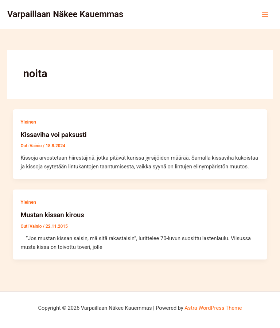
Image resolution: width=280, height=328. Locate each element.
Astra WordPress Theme (213, 308)
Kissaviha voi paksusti (53, 134)
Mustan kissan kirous (52, 215)
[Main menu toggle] (265, 14)
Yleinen (28, 122)
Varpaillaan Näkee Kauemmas (65, 14)
